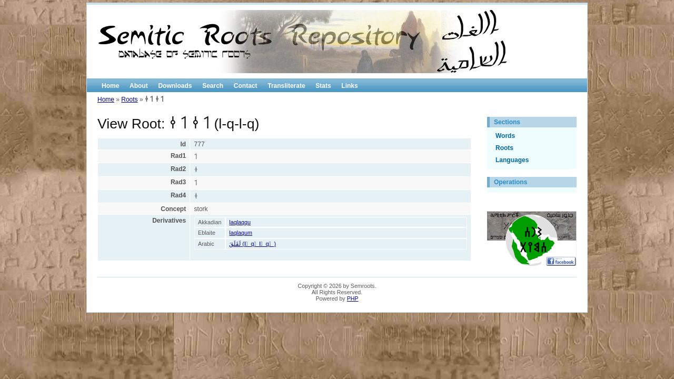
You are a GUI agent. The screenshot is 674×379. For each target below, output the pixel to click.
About (139, 85)
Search (212, 85)
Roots (129, 99)
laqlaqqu (240, 222)
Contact (245, 85)
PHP (353, 298)
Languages (512, 160)
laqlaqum (240, 233)
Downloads (175, 85)
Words (505, 135)
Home (110, 85)
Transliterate (286, 85)
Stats (323, 85)
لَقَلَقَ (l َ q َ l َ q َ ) (252, 244)
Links (349, 85)
